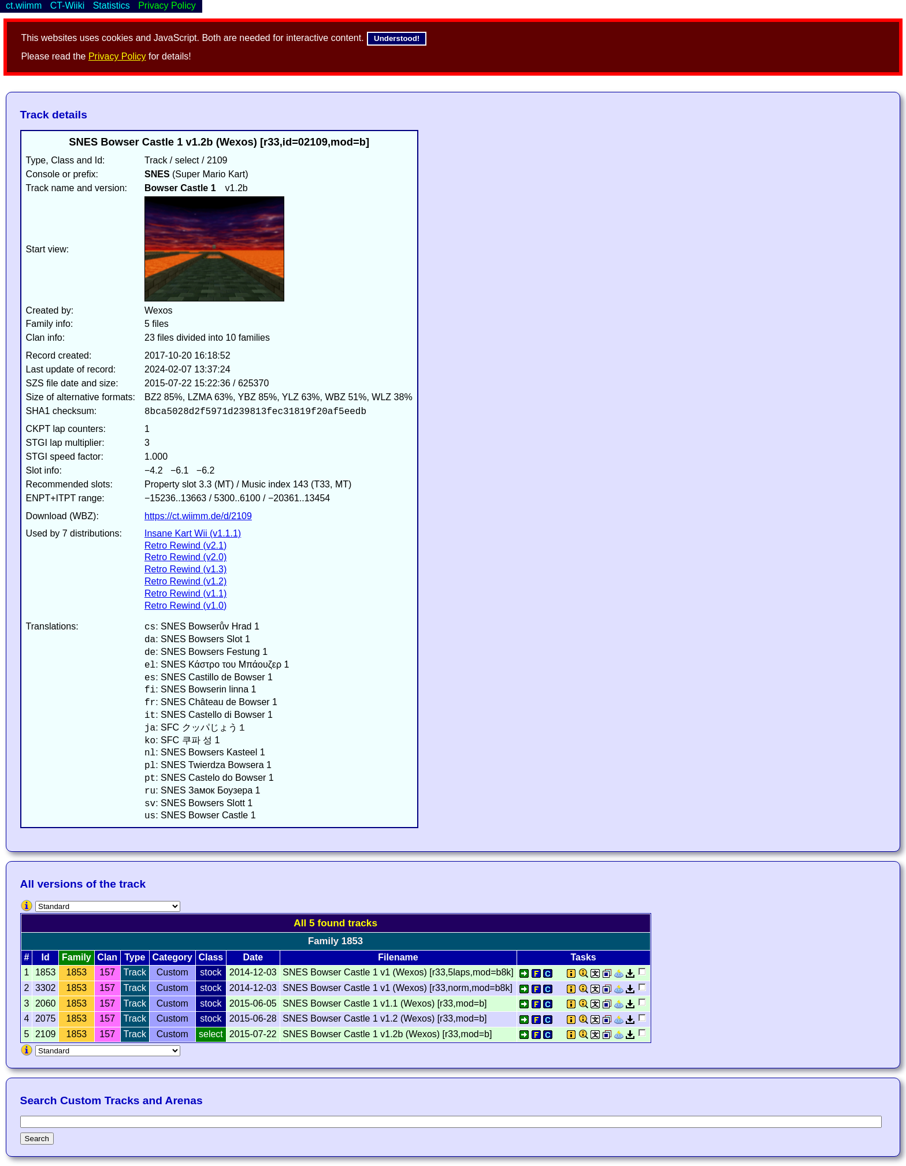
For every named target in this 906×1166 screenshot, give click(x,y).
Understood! (396, 38)
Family (76, 957)
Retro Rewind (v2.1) (185, 545)
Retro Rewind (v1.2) (185, 581)
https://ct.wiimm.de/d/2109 (198, 516)
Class (211, 957)
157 (107, 972)
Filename (398, 957)
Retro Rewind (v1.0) (185, 605)
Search (37, 1138)
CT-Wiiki (67, 5)
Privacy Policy (117, 56)
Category (172, 957)
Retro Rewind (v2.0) (185, 557)
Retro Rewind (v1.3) (185, 569)
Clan (107, 957)
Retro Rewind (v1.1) (185, 593)
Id (46, 957)
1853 (76, 972)
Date (253, 957)
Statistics (111, 5)
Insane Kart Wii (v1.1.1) (192, 533)
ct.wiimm (24, 5)
